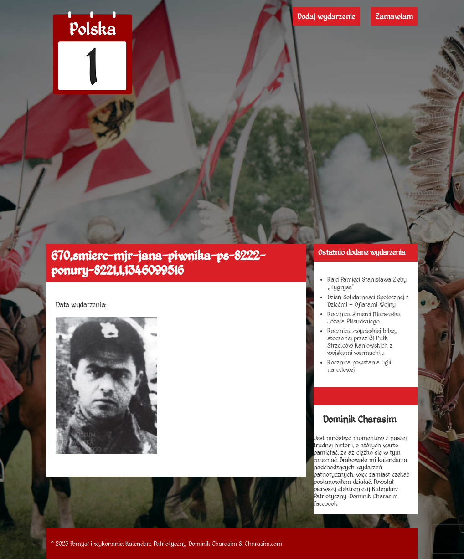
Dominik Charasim (212, 543)
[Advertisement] (232, 175)
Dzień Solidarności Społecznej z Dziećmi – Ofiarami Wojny (368, 300)
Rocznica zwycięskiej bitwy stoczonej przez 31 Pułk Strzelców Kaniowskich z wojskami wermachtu (362, 341)
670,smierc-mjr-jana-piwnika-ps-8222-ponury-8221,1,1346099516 (158, 262)
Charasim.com (263, 543)
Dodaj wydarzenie (326, 16)
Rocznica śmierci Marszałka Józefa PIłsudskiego (364, 317)
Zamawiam (394, 16)
